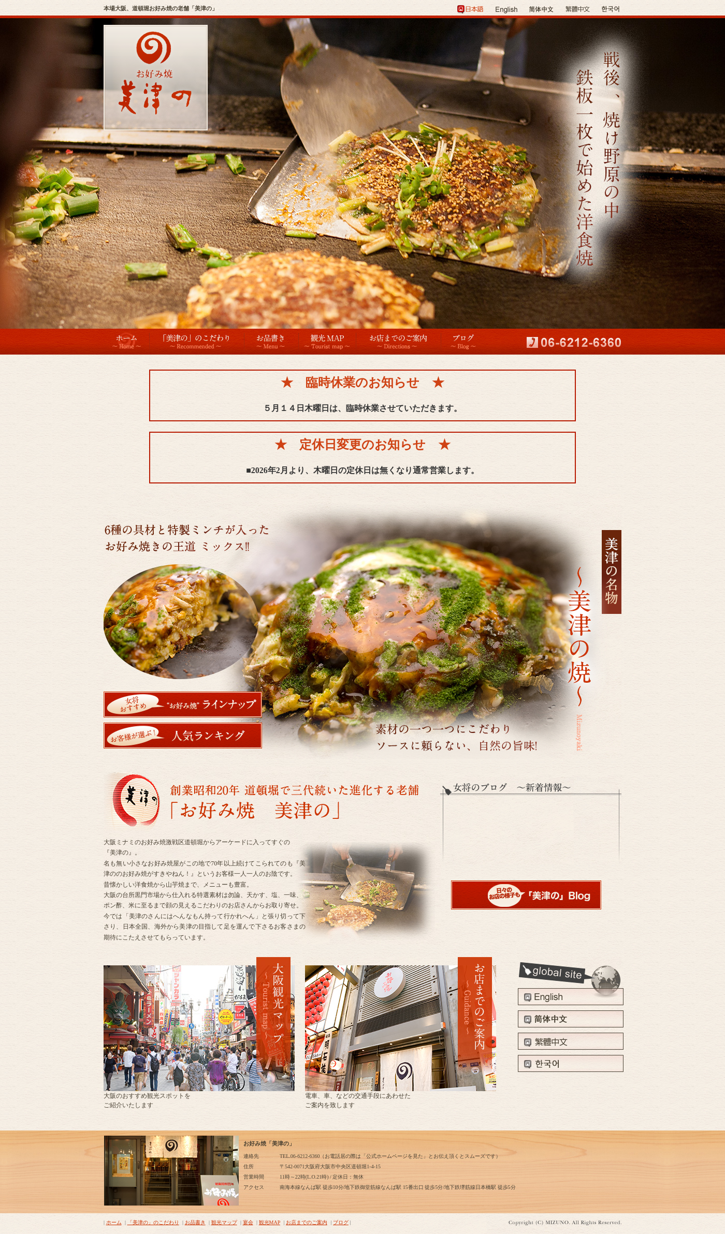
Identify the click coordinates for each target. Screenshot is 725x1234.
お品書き (195, 1222)
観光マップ (224, 1222)
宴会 (248, 1222)
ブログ (341, 1222)
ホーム (114, 1222)
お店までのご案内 (306, 1222)
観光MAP (269, 1222)
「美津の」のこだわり (153, 1222)
